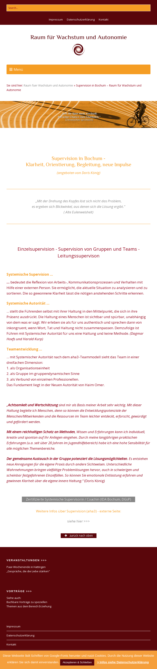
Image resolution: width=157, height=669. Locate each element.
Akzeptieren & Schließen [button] (77, 662)
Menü (18, 69)
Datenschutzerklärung (81, 19)
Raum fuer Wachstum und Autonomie (48, 85)
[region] (78, 114)
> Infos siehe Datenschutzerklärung (123, 662)
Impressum (56, 19)
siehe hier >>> (78, 521)
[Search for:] (78, 8)
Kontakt (103, 19)
